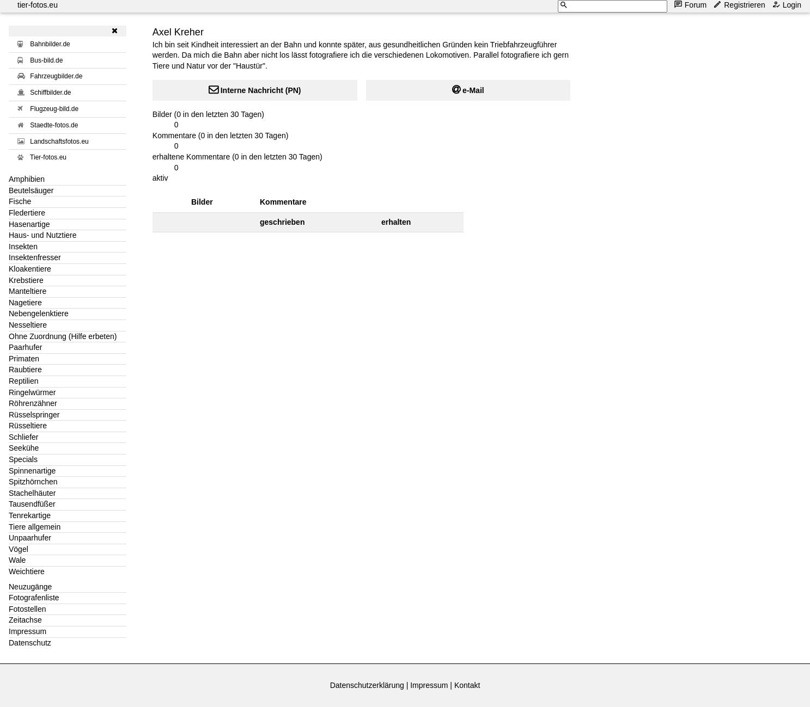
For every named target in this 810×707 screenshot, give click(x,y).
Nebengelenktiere (39, 313)
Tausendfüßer (32, 504)
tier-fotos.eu (37, 5)
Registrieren (740, 4)
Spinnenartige (32, 470)
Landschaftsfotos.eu (59, 141)
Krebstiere (26, 280)
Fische (20, 201)
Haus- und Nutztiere (43, 235)
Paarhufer (25, 347)
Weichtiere (27, 571)
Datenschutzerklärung (367, 685)
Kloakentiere (30, 269)
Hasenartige (29, 224)
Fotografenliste (34, 597)
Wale (17, 560)
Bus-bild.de (46, 60)
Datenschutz (30, 642)
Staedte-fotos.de (54, 125)
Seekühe (24, 448)
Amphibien (27, 179)
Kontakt (467, 685)
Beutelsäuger (31, 190)
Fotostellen (27, 609)
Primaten (24, 358)
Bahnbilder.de (50, 44)
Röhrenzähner (33, 403)
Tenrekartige (30, 515)
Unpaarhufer (30, 537)
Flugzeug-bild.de (54, 109)
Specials (23, 459)
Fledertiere (27, 212)
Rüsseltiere (28, 425)
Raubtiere (25, 369)
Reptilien (23, 381)
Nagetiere (25, 302)
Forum (691, 4)
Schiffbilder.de (50, 92)
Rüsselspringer (34, 414)
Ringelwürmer (32, 392)
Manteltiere (27, 291)
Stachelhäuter (32, 493)
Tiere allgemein (34, 526)
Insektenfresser (35, 257)
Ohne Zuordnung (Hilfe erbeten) (63, 336)
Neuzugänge (30, 586)
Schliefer (23, 437)
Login (787, 4)
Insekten (23, 246)
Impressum (27, 631)
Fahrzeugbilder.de (56, 76)
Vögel (18, 549)
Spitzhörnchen (33, 481)
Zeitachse (25, 620)
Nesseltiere (28, 325)
